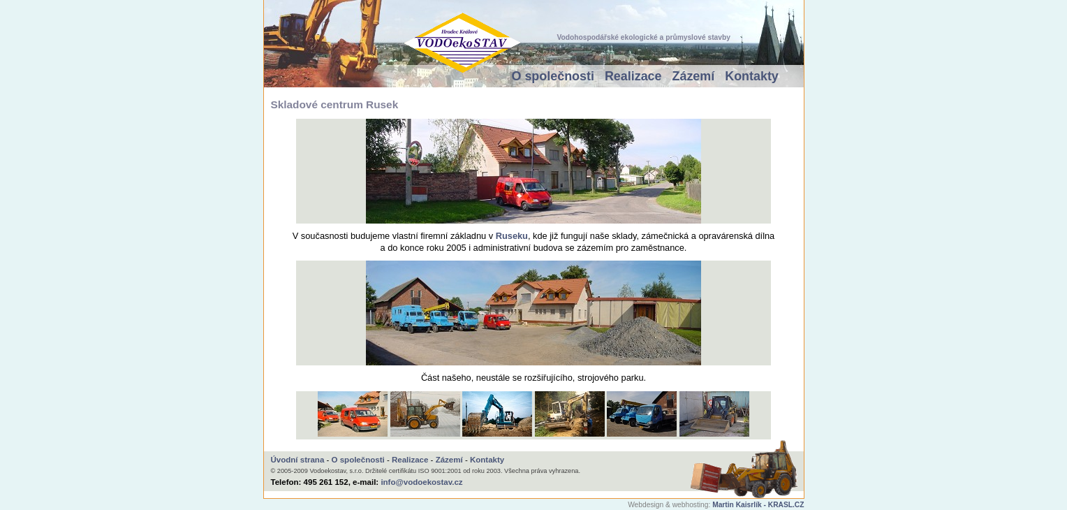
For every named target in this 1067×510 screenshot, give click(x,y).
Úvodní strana (298, 460)
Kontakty (752, 76)
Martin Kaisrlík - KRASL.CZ (758, 505)
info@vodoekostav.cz (421, 482)
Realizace (633, 76)
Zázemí (693, 76)
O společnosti (553, 76)
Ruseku (512, 236)
